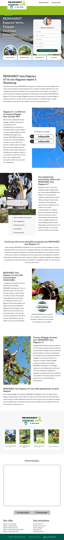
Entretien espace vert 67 (39, 525)
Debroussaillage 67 (38, 527)
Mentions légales (34, 537)
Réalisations (8, 15)
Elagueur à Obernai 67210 (10, 525)
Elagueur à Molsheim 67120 (10, 527)
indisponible (44, 2)
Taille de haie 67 (37, 529)
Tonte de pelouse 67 (38, 524)
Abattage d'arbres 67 (38, 531)
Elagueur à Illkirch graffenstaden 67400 (13, 529)
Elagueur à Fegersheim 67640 (10, 531)
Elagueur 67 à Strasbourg (9, 524)
